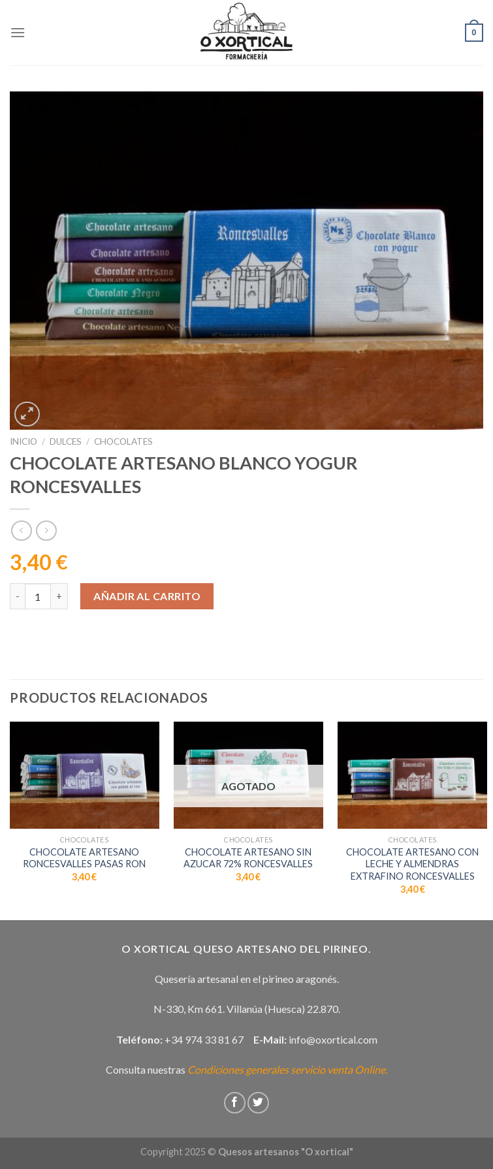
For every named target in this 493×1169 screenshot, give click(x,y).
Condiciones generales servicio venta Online (286, 1069)
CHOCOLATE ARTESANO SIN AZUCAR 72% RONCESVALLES (248, 858)
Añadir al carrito (146, 596)
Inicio (23, 441)
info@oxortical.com (333, 1039)
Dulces (66, 441)
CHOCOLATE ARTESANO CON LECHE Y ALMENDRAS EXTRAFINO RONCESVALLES (412, 864)
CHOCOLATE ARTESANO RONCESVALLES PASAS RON (84, 858)
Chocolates (123, 441)
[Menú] (17, 32)
